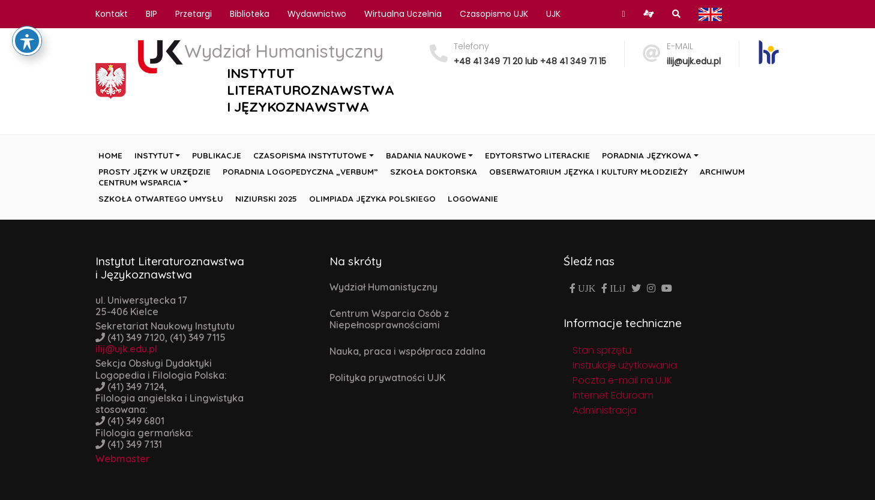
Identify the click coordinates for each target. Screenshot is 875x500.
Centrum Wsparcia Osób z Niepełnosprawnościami (389, 319)
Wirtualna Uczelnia (403, 14)
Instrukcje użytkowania (625, 365)
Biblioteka (249, 14)
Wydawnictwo (316, 14)
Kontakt (111, 14)
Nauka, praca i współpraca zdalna (407, 351)
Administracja (604, 410)
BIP (151, 14)
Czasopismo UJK (494, 14)
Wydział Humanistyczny (383, 287)
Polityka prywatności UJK (387, 378)
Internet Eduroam (613, 395)
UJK (553, 14)
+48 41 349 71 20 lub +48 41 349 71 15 (530, 61)
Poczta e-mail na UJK (622, 380)
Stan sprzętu (602, 350)
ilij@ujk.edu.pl (694, 61)
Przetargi (193, 14)
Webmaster (122, 459)
